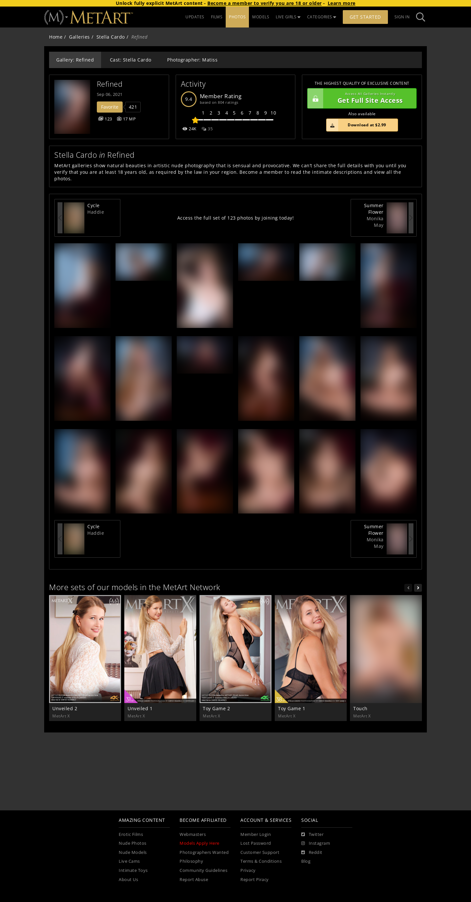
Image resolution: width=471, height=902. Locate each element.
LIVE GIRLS (288, 17)
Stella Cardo (110, 37)
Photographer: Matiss (192, 60)
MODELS (260, 17)
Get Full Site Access (360, 98)
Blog (305, 861)
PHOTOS (237, 17)
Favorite (109, 107)
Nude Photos (133, 843)
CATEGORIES (322, 17)
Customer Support (259, 852)
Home (55, 37)
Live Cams (129, 861)
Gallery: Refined (75, 60)
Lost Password (255, 843)
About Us (128, 879)
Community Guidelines (203, 870)
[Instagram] (315, 843)
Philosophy (191, 861)
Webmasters (193, 834)
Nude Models (133, 852)
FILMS (217, 17)
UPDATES (194, 17)
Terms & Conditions (261, 861)
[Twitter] (312, 835)
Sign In (402, 17)
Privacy (248, 870)
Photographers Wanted (204, 852)
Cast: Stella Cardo (130, 60)
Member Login (255, 834)
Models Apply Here (199, 843)
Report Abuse (194, 879)
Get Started (365, 17)
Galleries (79, 37)
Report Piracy (254, 879)
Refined (110, 84)
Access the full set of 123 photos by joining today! (235, 218)
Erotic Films (131, 834)
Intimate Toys (133, 870)
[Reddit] (312, 853)
